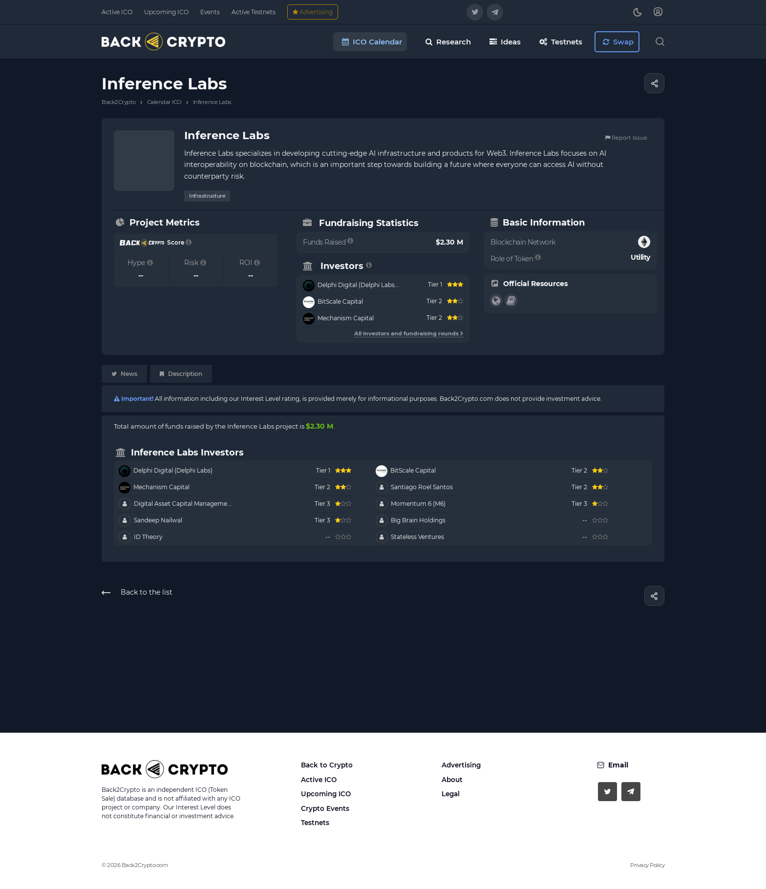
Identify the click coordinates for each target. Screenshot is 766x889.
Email (618, 765)
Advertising (461, 765)
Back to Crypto (327, 765)
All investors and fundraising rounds (408, 333)
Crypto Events (325, 808)
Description (181, 373)
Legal (451, 794)
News (124, 373)
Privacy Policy (647, 865)
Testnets (315, 823)
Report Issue (626, 137)
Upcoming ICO (326, 794)
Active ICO (319, 780)
